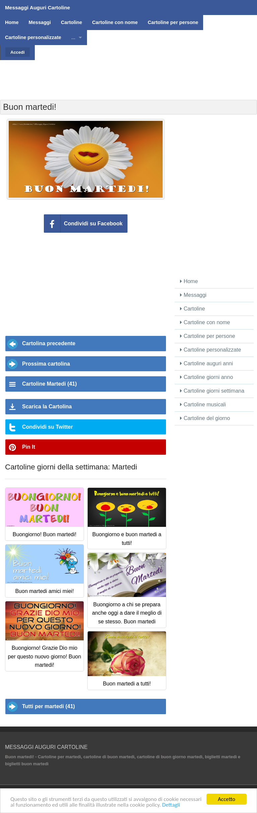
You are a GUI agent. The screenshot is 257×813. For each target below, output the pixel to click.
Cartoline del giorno (205, 418)
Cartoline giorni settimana (212, 391)
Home (189, 281)
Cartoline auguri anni (206, 363)
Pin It (28, 447)
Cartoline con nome (205, 322)
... (73, 37)
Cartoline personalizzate (210, 350)
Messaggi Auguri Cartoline (37, 7)
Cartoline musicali (203, 404)
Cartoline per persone (207, 336)
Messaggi (193, 295)
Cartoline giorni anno (206, 377)
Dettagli (171, 805)
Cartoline (192, 309)
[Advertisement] (128, 75)
